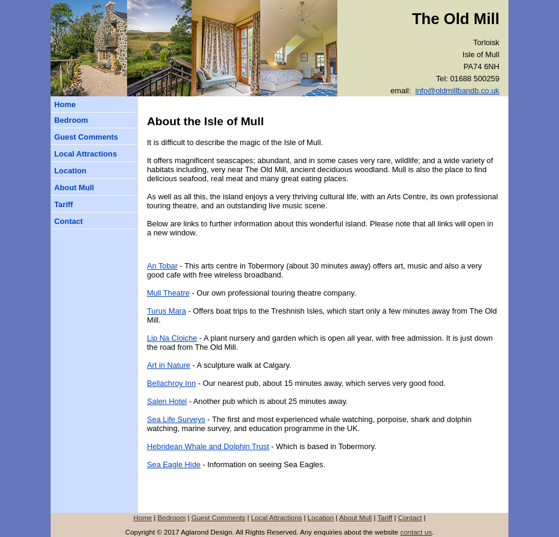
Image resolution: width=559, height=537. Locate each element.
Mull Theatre (168, 292)
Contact (68, 221)
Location (70, 170)
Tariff (63, 204)
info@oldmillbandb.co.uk (457, 90)
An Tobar (162, 265)
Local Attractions (85, 153)
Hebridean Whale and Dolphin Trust (208, 446)
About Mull (74, 187)
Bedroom (71, 120)
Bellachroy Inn (171, 383)
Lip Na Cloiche (172, 338)
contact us (416, 532)
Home (65, 104)
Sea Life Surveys (176, 419)
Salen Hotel (167, 401)
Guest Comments (86, 136)
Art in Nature (168, 365)
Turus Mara (166, 310)
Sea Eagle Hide (174, 464)
